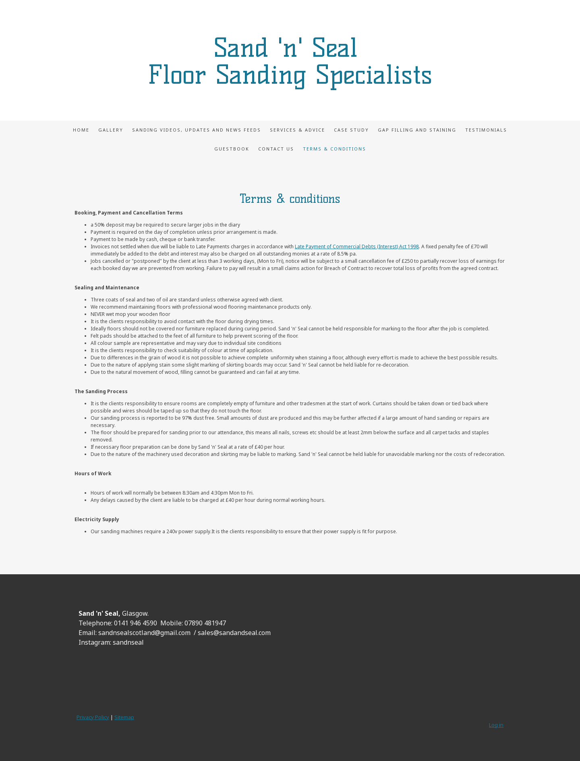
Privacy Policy (93, 717)
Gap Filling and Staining (417, 130)
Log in (496, 724)
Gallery (110, 130)
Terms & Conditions (334, 149)
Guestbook (231, 149)
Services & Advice (297, 130)
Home (81, 130)
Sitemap (124, 717)
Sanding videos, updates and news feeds (196, 130)
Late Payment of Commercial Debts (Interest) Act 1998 (357, 246)
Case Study (351, 130)
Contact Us (276, 149)
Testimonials (486, 130)
